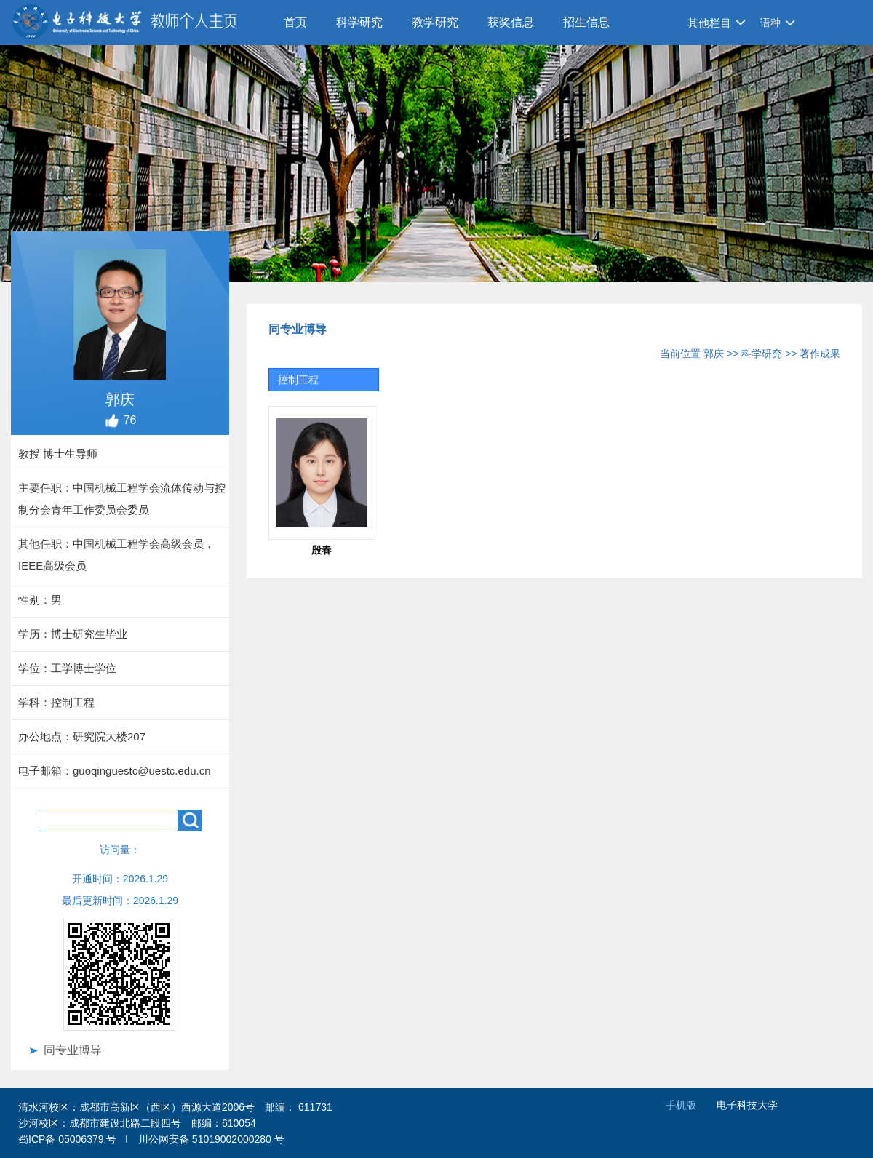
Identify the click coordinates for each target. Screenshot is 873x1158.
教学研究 (435, 22)
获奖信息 (510, 22)
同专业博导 (73, 1050)
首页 (295, 22)
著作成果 (820, 353)
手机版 (681, 1105)
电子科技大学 (747, 1105)
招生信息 (586, 22)
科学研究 (359, 22)
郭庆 (713, 353)
